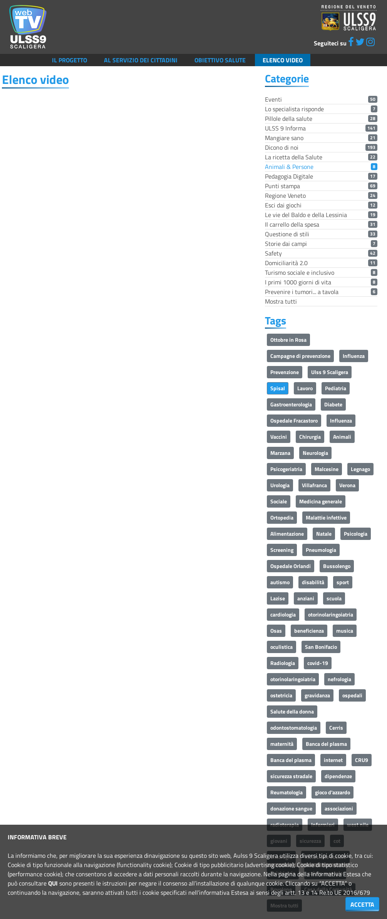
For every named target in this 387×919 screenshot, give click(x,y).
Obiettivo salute (220, 60)
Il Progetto (69, 60)
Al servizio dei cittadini (141, 60)
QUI (53, 883)
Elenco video (283, 60)
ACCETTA (362, 904)
